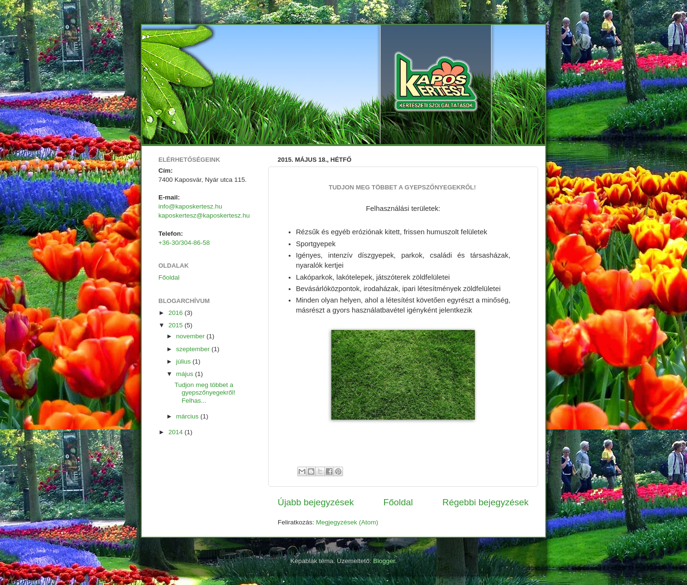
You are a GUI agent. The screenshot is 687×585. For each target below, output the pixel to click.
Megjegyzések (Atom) (347, 522)
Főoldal (398, 502)
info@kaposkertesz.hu (190, 206)
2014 (176, 432)
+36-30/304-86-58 (184, 242)
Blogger (384, 560)
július (184, 361)
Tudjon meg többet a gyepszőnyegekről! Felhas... (206, 392)
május (185, 373)
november (191, 336)
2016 (176, 312)
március (188, 416)
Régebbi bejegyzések (485, 502)
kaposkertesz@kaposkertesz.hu (204, 215)
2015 (176, 325)
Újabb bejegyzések (316, 502)
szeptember (193, 349)
